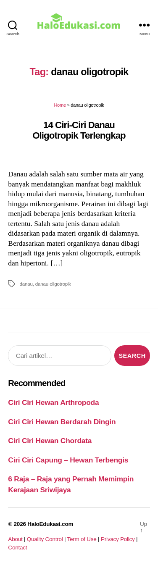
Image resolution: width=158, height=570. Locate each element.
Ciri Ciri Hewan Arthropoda (53, 402)
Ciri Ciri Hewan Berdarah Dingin (62, 422)
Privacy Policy (118, 539)
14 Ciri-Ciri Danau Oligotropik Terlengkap (79, 130)
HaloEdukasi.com (50, 524)
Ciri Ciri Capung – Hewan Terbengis (68, 460)
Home (60, 105)
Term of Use (81, 539)
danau (25, 283)
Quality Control (45, 539)
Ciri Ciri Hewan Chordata (50, 440)
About (15, 539)
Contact (17, 547)
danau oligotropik (53, 283)
